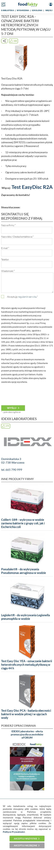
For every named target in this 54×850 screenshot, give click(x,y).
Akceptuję (22, 296)
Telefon (5, 259)
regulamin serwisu (27, 296)
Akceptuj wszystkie (25, 838)
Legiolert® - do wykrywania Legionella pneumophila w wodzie (25, 616)
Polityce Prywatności (14, 831)
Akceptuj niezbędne (25, 845)
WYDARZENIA (23, 10)
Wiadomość (8, 270)
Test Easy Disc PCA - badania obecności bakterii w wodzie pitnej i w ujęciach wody (26, 714)
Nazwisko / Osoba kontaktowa (17, 236)
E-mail (5, 248)
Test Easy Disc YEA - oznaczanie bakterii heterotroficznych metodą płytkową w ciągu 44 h (26, 664)
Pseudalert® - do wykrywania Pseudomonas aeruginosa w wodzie (23, 570)
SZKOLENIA (37, 10)
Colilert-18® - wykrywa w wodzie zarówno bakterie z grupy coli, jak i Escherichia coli (23, 523)
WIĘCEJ (49, 10)
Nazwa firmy (8, 225)
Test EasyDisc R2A (32, 187)
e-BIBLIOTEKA (7, 10)
